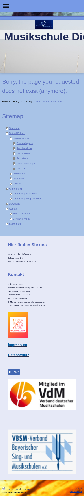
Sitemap (26, 489)
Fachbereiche (24, 148)
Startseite (14, 128)
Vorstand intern (21, 218)
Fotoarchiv (18, 178)
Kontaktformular (37, 305)
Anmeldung (15, 188)
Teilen (14, 372)
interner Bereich (21, 213)
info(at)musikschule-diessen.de (30, 302)
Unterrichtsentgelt (26, 163)
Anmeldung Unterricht (25, 193)
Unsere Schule (21, 138)
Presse (17, 183)
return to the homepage (49, 101)
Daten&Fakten (17, 133)
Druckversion (11, 489)
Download (14, 203)
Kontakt (13, 208)
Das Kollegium (25, 143)
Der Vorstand (24, 153)
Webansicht (76, 491)
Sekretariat (23, 158)
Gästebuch (19, 173)
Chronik (21, 168)
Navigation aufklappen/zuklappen (42, 6)
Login (79, 488)
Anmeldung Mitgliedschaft (27, 198)
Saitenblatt (15, 223)
